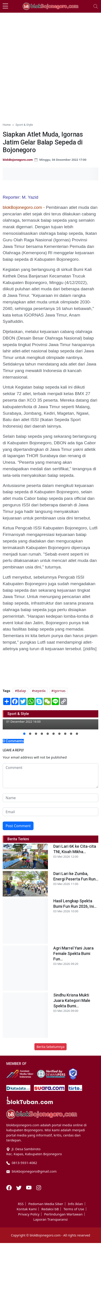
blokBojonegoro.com (18, 160)
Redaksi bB (50, 1209)
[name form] (50, 798)
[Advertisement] (50, 65)
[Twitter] (19, 1187)
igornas (59, 690)
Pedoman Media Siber (45, 1204)
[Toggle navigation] (95, 6)
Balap (21, 690)
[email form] (50, 812)
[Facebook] (9, 1187)
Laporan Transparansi (50, 1219)
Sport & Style (24, 124)
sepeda (39, 690)
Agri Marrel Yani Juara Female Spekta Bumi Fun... (73, 953)
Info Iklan (75, 1204)
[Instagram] (38, 1187)
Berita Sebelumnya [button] (50, 1047)
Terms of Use (73, 1209)
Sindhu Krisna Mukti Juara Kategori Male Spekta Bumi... (71, 1000)
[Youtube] (29, 1187)
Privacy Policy (29, 1214)
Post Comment (18, 825)
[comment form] (50, 775)
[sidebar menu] (5, 6)
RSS (21, 1204)
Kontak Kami (27, 1209)
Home (7, 124)
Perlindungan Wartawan (63, 1214)
